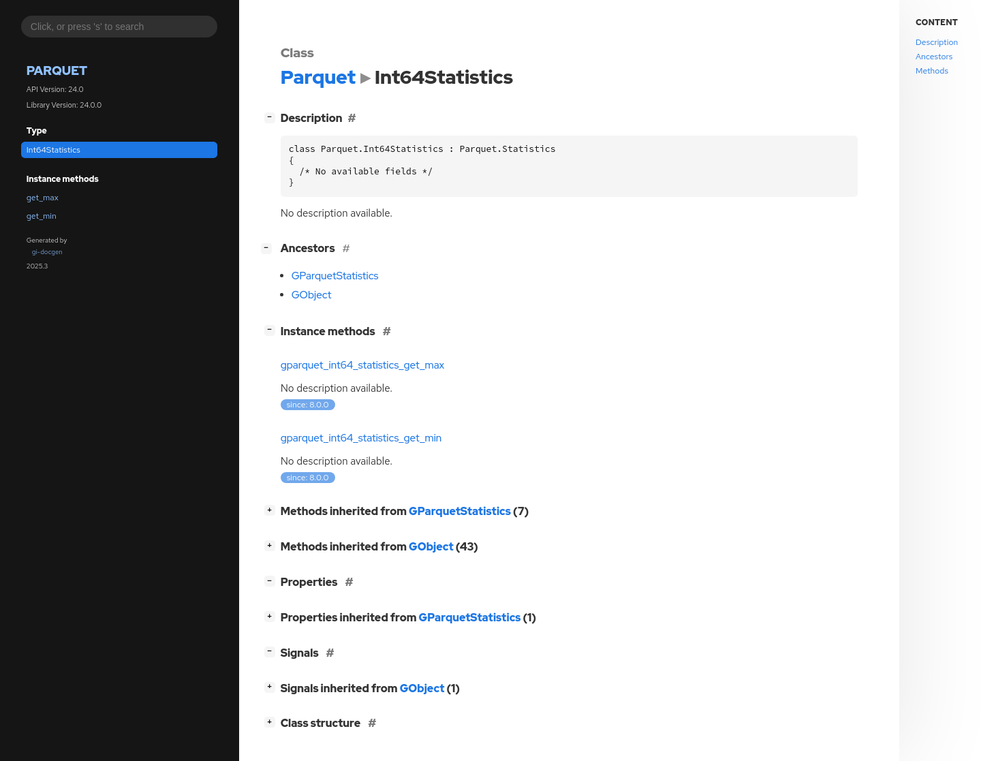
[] (272, 117)
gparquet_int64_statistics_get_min (361, 438)
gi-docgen (47, 251)
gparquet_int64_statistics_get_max (363, 365)
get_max (43, 197)
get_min (42, 216)
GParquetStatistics (335, 276)
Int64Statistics (53, 149)
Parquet (57, 70)
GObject (312, 295)
